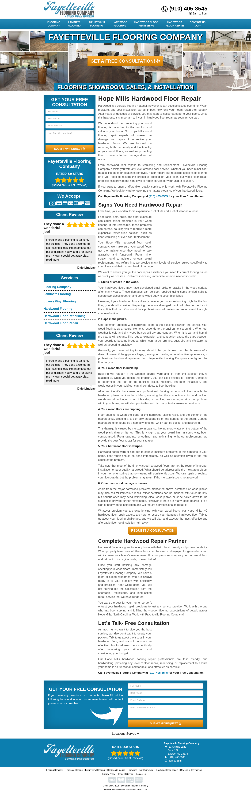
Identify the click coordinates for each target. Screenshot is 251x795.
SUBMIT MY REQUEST (69, 148)
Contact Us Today (198, 24)
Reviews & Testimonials (191, 770)
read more (52, 259)
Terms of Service (125, 774)
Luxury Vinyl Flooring (97, 24)
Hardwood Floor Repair (175, 24)
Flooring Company (53, 24)
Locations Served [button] (125, 733)
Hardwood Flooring (119, 24)
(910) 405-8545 (184, 8)
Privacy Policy (108, 774)
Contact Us (141, 774)
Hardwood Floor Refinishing (146, 24)
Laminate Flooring (74, 24)
